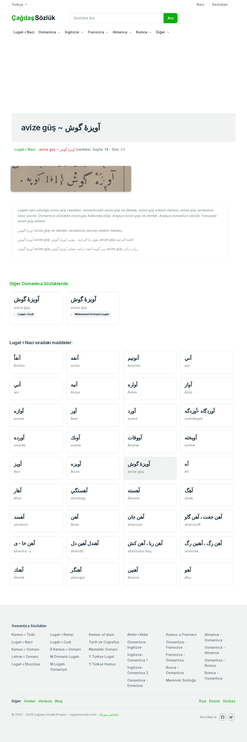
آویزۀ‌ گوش (26, 299)
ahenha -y (22, 551)
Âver (74, 418)
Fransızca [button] (96, 32)
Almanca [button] (120, 32)
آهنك (18, 570)
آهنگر (76, 570)
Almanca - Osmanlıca (213, 637)
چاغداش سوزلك (108, 714)
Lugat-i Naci (24, 32)
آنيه (74, 385)
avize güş (22, 307)
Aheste (133, 498)
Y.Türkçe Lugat (101, 656)
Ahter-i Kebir (137, 634)
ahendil (77, 551)
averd (132, 418)
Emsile (214, 701)
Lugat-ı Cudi (26, 314)
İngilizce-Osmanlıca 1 (137, 657)
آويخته (191, 438)
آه (186, 464)
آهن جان (136, 517)
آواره (132, 385)
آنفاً (17, 358)
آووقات (135, 438)
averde (20, 445)
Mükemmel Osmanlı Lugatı (92, 314)
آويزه (76, 464)
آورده (19, 438)
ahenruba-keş (140, 551)
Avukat (133, 445)
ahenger (78, 577)
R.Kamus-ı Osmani (65, 649)
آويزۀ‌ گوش (139, 464)
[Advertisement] (123, 73)
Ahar (17, 498)
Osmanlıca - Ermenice (137, 683)
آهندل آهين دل (85, 543)
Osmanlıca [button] (47, 32)
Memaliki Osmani (103, 649)
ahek (189, 498)
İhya (202, 701)
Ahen (75, 524)
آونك (75, 438)
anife (75, 366)
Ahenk (19, 577)
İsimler (29, 701)
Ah (187, 471)
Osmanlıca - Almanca (215, 650)
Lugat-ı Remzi (62, 634)
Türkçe (17, 4)
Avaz (188, 392)
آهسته (134, 491)
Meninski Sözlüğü (181, 680)
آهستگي (79, 491)
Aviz (17, 471)
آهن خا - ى (24, 543)
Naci (200, 4)
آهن (74, 517)
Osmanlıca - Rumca (215, 663)
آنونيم (133, 358)
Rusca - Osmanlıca (175, 670)
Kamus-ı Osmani (25, 649)
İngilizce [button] (72, 32)
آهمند (19, 517)
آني (188, 358)
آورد (132, 411)
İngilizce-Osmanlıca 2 (137, 670)
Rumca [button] (141, 32)
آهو (188, 570)
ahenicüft (193, 524)
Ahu (188, 577)
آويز (17, 464)
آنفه (74, 358)
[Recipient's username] (116, 18)
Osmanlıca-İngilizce (137, 644)
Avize (75, 471)
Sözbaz (229, 701)
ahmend (20, 524)
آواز (188, 385)
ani (187, 366)
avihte (190, 445)
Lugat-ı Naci (22, 642)
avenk (76, 445)
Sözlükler (220, 4)
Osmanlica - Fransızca (176, 644)
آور (74, 411)
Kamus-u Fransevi (181, 634)
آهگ (189, 491)
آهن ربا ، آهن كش (145, 543)
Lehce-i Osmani (25, 656)
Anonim (134, 366)
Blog (58, 701)
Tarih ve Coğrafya (104, 642)
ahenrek (192, 551)
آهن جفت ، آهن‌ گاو (203, 517)
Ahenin (133, 577)
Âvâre (132, 392)
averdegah (194, 418)
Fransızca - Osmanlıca (175, 657)
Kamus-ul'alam (101, 634)
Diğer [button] (160, 32)
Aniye (75, 392)
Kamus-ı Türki (23, 634)
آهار (17, 491)
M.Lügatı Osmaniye (58, 666)
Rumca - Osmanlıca (213, 675)
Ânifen (19, 366)
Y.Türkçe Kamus (102, 664)
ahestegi (78, 498)
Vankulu (45, 701)
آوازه (19, 411)
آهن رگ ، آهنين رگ (203, 543)
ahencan (135, 524)
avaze (19, 418)
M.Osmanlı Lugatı (64, 656)
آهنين (133, 570)
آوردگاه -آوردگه (200, 411)
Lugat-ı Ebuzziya (26, 664)
